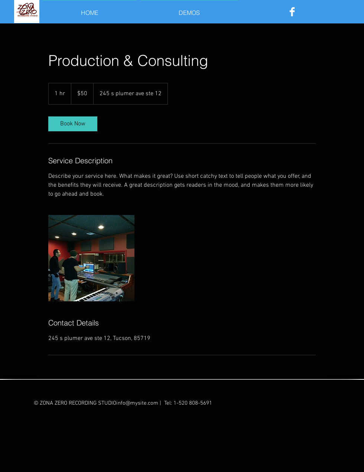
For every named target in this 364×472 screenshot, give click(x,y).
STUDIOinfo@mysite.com (128, 403)
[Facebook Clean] (292, 11)
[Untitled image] (91, 258)
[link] (72, 123)
